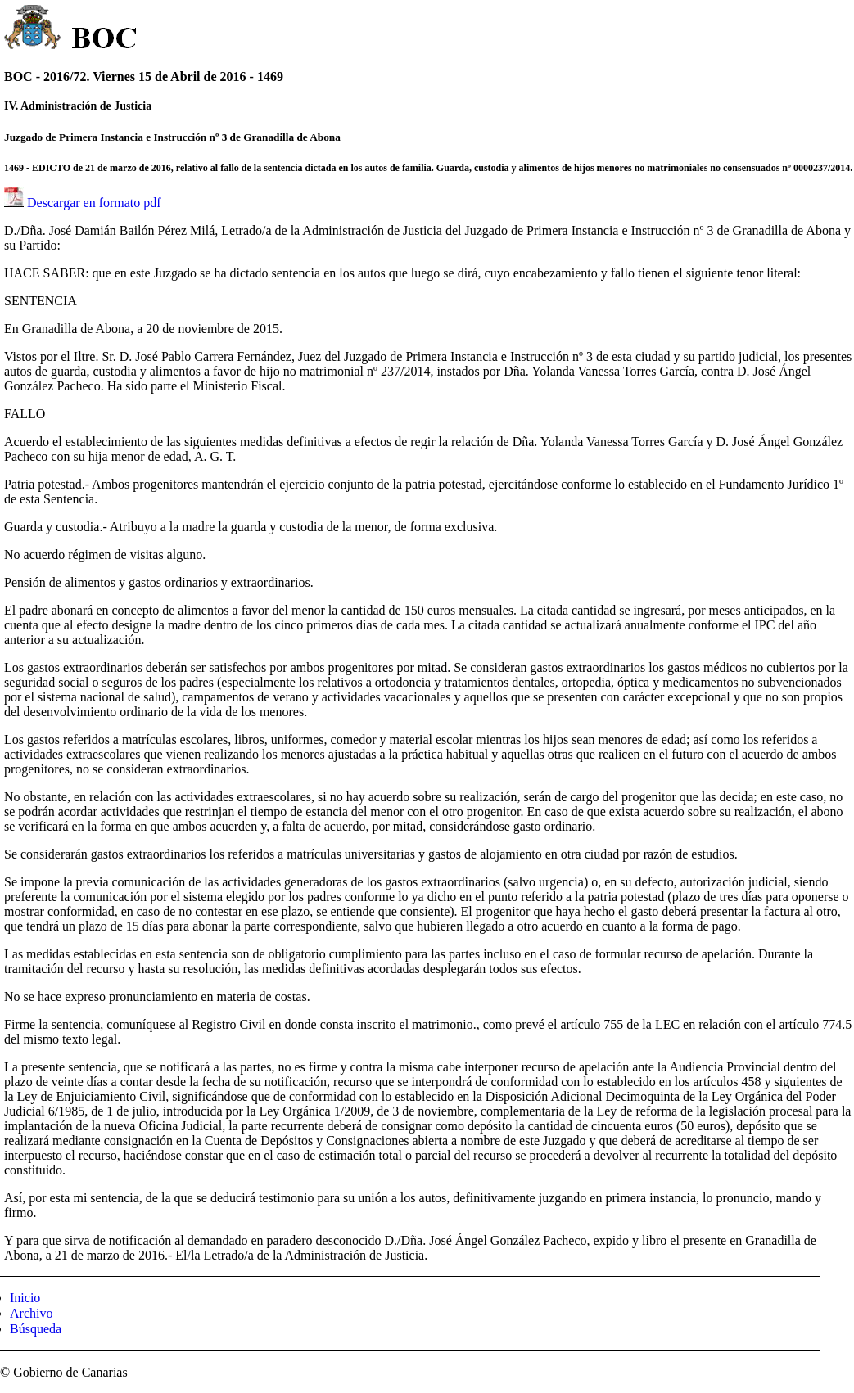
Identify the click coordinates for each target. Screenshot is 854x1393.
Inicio (25, 1298)
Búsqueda (35, 1329)
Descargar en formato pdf (94, 203)
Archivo (31, 1313)
